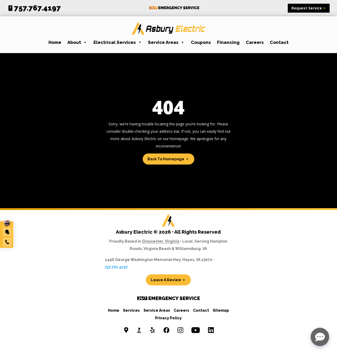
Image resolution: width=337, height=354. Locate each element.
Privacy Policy (168, 318)
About (77, 42)
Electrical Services (117, 42)
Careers (255, 42)
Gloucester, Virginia (160, 241)
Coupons (201, 42)
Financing (228, 42)
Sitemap (221, 310)
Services (131, 310)
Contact (279, 42)
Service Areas (166, 42)
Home (54, 42)
